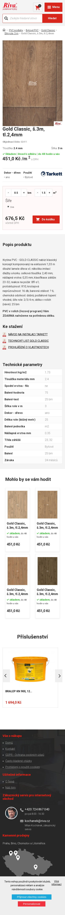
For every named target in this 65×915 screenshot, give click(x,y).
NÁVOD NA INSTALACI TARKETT (28, 334)
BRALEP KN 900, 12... (18, 691)
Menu (56, 7)
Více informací (56, 883)
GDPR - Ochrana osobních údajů (24, 754)
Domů (9, 742)
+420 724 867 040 (37, 809)
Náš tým (10, 787)
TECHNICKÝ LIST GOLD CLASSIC (28, 340)
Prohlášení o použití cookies (22, 767)
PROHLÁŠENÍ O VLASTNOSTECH (28, 347)
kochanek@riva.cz (37, 821)
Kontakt (10, 748)
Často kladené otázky (18, 761)
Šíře (9, 201)
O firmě (9, 781)
